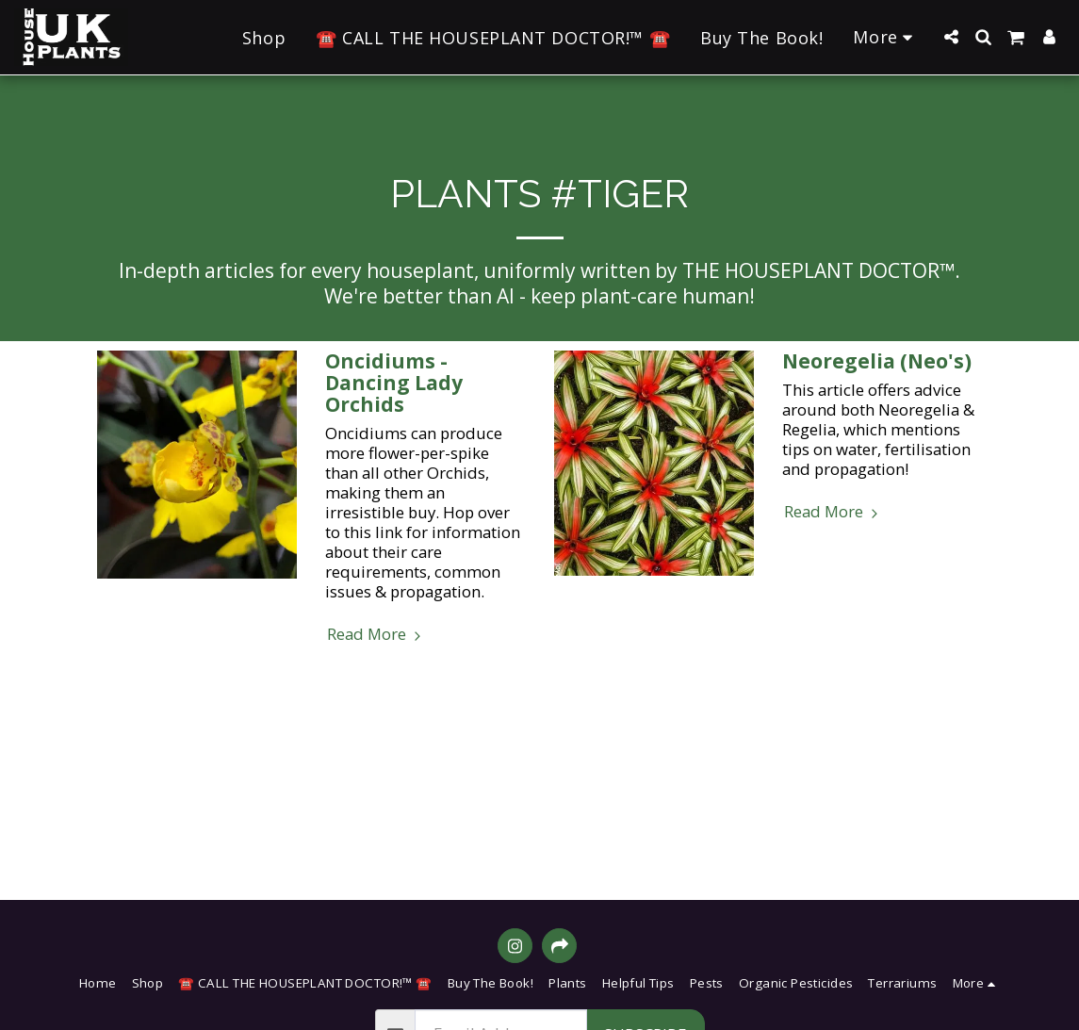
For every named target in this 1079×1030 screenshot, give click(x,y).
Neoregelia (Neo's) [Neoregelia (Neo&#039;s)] (877, 361)
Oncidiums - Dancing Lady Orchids (394, 382)
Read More (376, 634)
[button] (951, 36)
